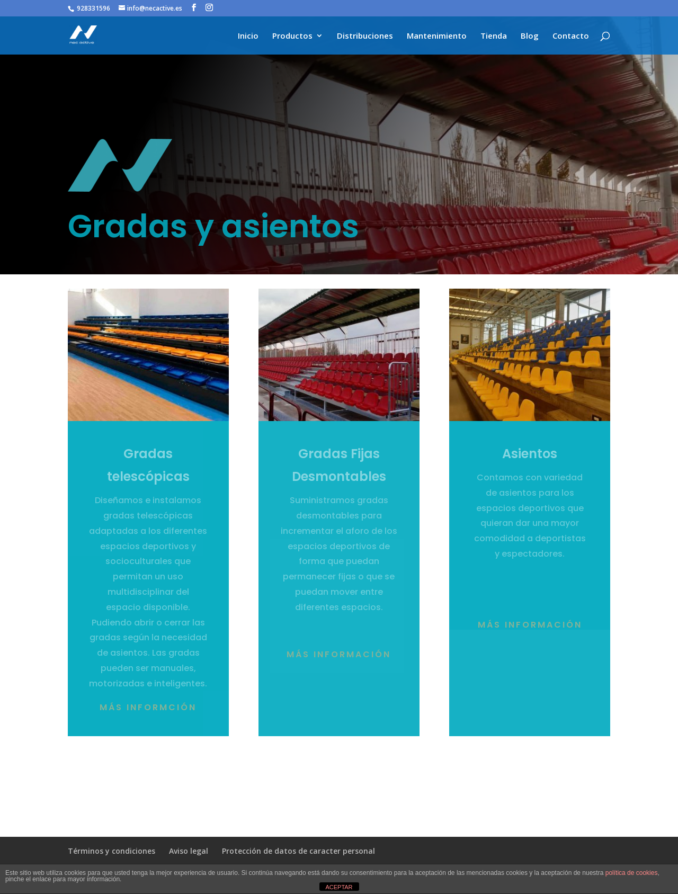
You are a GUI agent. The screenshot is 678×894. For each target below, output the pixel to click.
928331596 (93, 8)
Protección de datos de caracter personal (298, 851)
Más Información (530, 625)
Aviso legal (188, 851)
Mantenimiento (437, 36)
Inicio (248, 36)
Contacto (570, 36)
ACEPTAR (338, 887)
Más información (339, 654)
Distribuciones (365, 36)
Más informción (148, 707)
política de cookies (631, 873)
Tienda (493, 36)
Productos (292, 36)
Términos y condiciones (111, 851)
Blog (530, 36)
